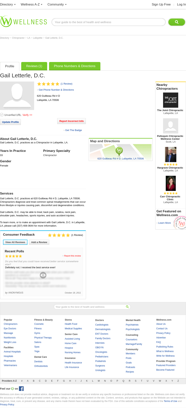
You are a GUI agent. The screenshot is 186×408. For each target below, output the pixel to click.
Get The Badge (73, 130)
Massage (8, 333)
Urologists (100, 370)
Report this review (72, 256)
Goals (129, 362)
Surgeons (100, 365)
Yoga (36, 351)
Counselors (131, 339)
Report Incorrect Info (71, 121)
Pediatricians (101, 356)
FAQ (158, 342)
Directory (6, 4)
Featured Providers (166, 365)
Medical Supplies (73, 328)
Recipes (130, 371)
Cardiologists (101, 324)
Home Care (70, 343)
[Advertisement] (69, 49)
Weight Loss (10, 342)
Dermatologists (102, 329)
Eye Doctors (10, 328)
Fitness (38, 328)
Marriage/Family (134, 344)
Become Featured (165, 370)
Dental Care (40, 357)
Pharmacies (10, 360)
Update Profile (10, 122)
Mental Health (133, 320)
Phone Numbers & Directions (74, 66)
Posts (128, 358)
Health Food (71, 324)
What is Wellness (165, 351)
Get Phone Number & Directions (56, 89)
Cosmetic (39, 324)
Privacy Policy (163, 333)
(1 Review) (66, 83)
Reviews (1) (34, 66)
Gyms (37, 333)
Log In (181, 4)
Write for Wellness (165, 356)
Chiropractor (18, 38)
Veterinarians (10, 365)
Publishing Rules (164, 346)
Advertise (161, 337)
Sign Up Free (161, 4)
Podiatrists (100, 361)
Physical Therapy (43, 337)
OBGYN (99, 347)
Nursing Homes (72, 352)
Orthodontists (41, 366)
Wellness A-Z (30, 4)
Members (130, 353)
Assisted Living (72, 338)
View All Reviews (15, 242)
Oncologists (101, 352)
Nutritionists (10, 337)
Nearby (170, 87)
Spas (36, 346)
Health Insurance (73, 362)
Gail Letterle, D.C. (54, 38)
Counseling (132, 335)
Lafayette (38, 38)
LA (29, 38)
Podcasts (130, 367)
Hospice (69, 348)
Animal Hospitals (12, 351)
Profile (9, 66)
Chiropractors (10, 324)
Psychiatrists (132, 324)
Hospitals (8, 356)
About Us (161, 324)
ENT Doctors (101, 334)
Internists (100, 343)
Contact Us (161, 328)
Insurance (70, 358)
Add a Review (39, 242)
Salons (37, 342)
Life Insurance (72, 367)
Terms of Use (170, 401)
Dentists (38, 361)
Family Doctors (102, 338)
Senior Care (71, 334)
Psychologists (133, 329)
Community (56, 4)
